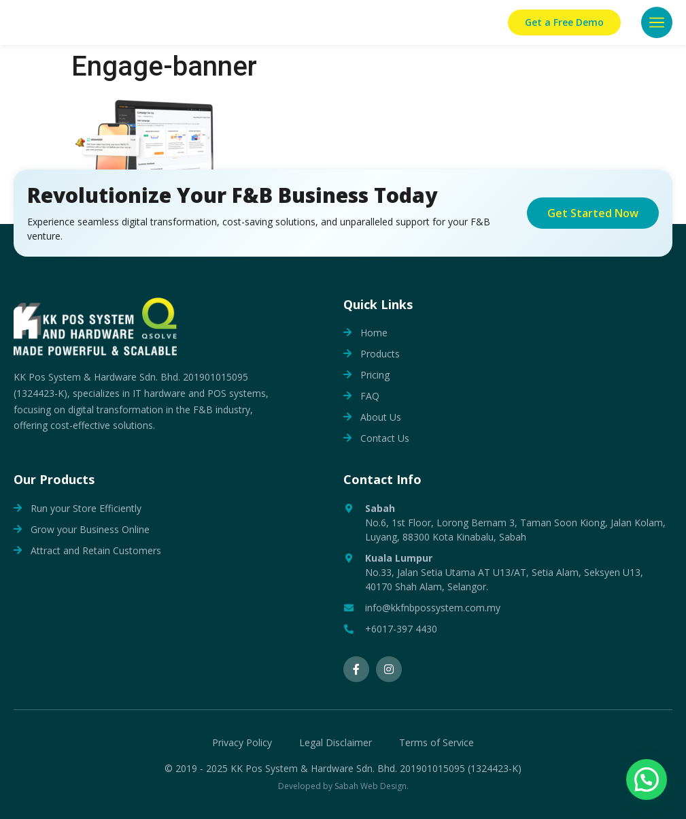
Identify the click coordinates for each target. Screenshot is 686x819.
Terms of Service (436, 743)
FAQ (369, 395)
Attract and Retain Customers (96, 550)
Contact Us (384, 438)
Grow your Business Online (90, 529)
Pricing (375, 374)
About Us (380, 417)
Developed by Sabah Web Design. (343, 786)
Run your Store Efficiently (86, 508)
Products (380, 353)
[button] (656, 22)
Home (374, 332)
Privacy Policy (242, 743)
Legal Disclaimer (335, 743)
